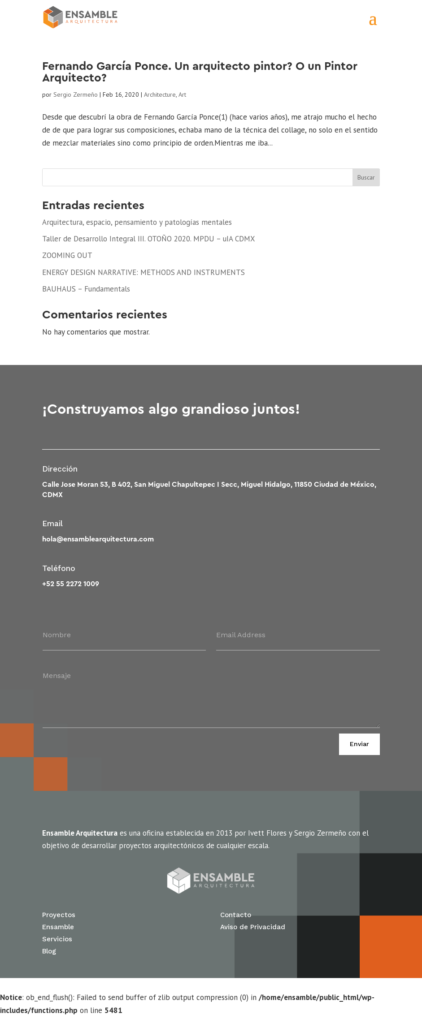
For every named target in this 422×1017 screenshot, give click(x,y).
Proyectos (58, 915)
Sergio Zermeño (75, 94)
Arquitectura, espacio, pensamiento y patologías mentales (137, 222)
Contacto (235, 915)
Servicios (57, 939)
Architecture (160, 94)
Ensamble (58, 927)
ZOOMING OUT (67, 255)
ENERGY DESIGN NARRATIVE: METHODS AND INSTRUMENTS (143, 272)
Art (182, 94)
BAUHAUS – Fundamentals (86, 289)
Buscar (366, 177)
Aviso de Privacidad (252, 927)
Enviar (359, 743)
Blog (49, 951)
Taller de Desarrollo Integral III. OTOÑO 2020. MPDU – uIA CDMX (148, 239)
